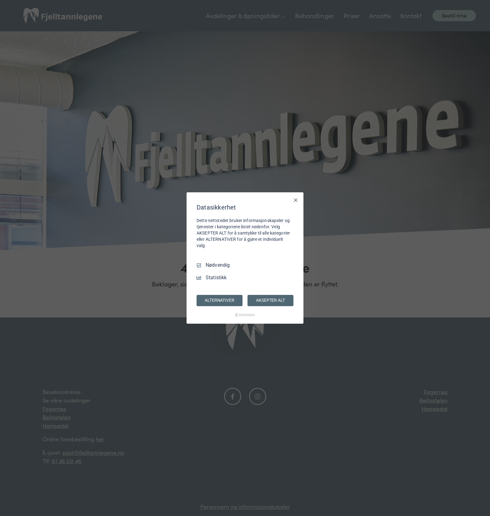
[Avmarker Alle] (295, 200)
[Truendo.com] (245, 314)
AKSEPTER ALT (270, 300)
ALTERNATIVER (219, 300)
